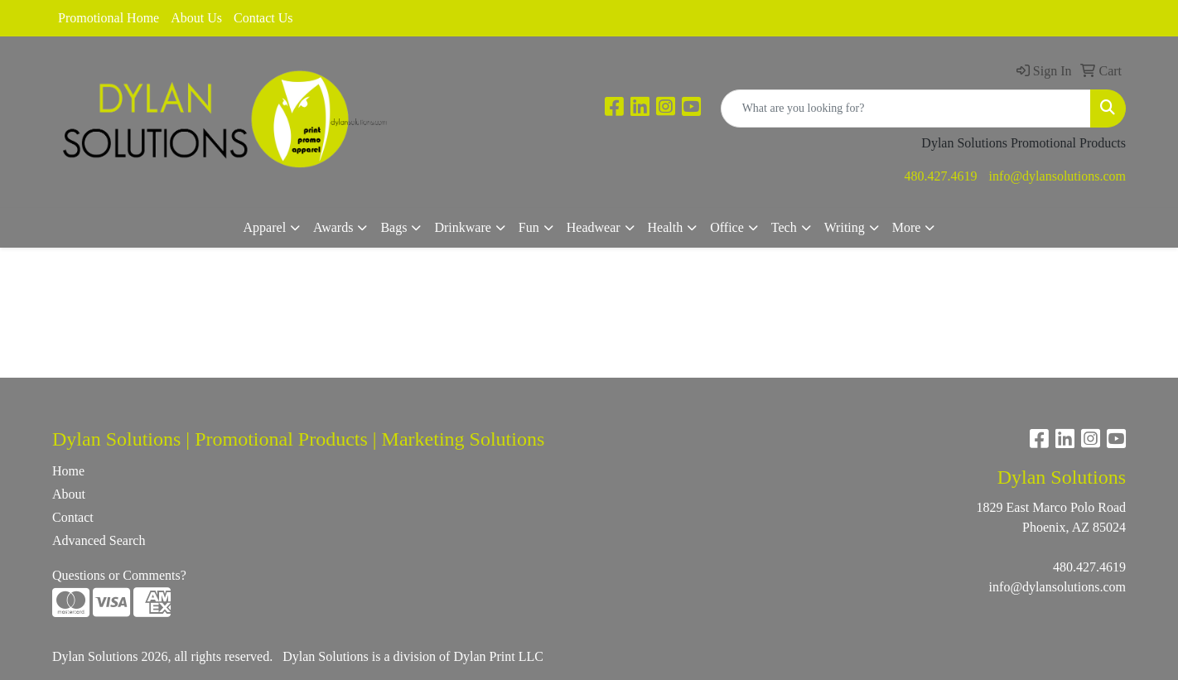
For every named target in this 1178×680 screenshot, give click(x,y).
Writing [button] (844, 227)
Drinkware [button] (462, 227)
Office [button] (727, 227)
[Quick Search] (906, 108)
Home (68, 471)
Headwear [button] (593, 227)
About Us (196, 18)
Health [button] (665, 227)
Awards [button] (333, 227)
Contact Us (263, 18)
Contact (73, 517)
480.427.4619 (941, 176)
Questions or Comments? (119, 575)
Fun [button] (529, 227)
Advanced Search (98, 540)
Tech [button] (784, 227)
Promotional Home (108, 18)
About (68, 494)
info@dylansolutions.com (1057, 176)
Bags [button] (393, 227)
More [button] (906, 227)
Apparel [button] (265, 227)
